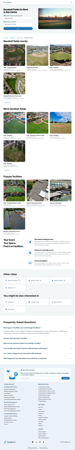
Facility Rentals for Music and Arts (46, 391)
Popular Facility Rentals (43, 397)
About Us (40, 407)
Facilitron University (43, 417)
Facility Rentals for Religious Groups (46, 393)
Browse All (7, 102)
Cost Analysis (7, 393)
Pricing (5, 424)
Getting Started (7, 418)
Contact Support (42, 433)
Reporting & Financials (9, 397)
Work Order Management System (12, 410)
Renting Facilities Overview (44, 399)
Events (40, 415)
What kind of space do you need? (13, 15)
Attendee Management (9, 389)
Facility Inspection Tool (9, 404)
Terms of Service (32, 448)
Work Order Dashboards (10, 408)
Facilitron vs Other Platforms (11, 416)
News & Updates (42, 419)
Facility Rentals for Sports (44, 395)
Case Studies (41, 411)
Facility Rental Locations (44, 387)
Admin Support (42, 431)
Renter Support (42, 435)
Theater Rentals (42, 401)
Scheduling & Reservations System (12, 399)
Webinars (40, 425)
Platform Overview (8, 395)
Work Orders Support (43, 437)
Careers (40, 409)
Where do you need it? (10, 22)
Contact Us (41, 413)
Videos (40, 423)
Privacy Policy (43, 448)
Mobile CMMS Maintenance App (12, 406)
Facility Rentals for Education (45, 389)
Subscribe (65, 378)
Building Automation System (11, 391)
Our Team (40, 421)
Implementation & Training (10, 420)
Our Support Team (8, 422)
